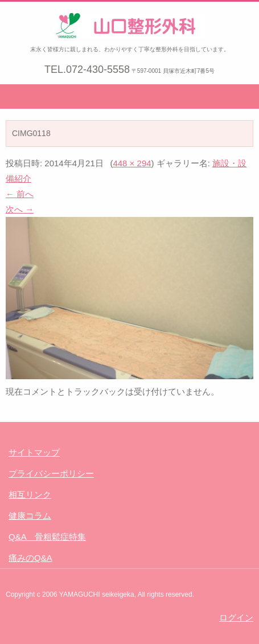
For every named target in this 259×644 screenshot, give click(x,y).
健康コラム (30, 515)
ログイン (236, 617)
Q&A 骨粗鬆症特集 (47, 537)
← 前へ (20, 194)
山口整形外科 (83, 48)
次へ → (20, 209)
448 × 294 (132, 163)
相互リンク (30, 494)
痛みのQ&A (30, 558)
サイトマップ (34, 452)
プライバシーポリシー (51, 473)
